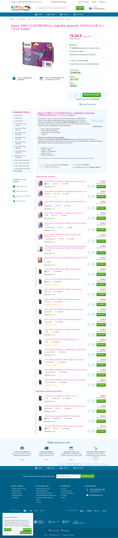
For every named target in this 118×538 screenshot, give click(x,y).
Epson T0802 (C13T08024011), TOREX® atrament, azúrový (63, 289)
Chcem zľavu (87, 476)
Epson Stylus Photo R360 (22, 166)
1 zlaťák (66, 183)
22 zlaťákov (60, 322)
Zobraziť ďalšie (17, 171)
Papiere (51, 14)
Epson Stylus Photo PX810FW (20, 147)
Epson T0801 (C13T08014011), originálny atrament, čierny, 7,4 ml (65, 181)
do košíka (101, 186)
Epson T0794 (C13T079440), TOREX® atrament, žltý (61, 339)
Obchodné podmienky (67, 493)
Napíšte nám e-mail (20, 191)
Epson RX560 (19, 121)
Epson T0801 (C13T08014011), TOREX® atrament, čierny (63, 269)
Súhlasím (8, 529)
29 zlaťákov (66, 428)
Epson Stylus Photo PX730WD (20, 138)
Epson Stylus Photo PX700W (20, 124)
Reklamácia (15, 497)
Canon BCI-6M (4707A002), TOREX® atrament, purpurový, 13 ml (65, 406)
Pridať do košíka (92, 95)
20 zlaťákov (58, 281)
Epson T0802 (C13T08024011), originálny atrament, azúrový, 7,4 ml (66, 191)
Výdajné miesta (16, 491)
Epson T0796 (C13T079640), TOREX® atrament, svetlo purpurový (65, 380)
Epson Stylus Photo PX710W (20, 129)
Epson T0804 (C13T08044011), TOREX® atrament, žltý (62, 329)
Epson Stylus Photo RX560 (22, 168)
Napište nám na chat (20, 186)
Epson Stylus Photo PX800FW (20, 142)
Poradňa (39, 502)
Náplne (37, 14)
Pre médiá (64, 495)
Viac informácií (25, 525)
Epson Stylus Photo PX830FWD (20, 156)
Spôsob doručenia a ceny (19, 488)
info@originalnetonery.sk (96, 495)
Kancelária (79, 14)
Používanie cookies (66, 491)
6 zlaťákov (68, 408)
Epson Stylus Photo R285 (22, 163)
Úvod (13, 19)
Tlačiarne (64, 14)
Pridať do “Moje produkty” (87, 104)
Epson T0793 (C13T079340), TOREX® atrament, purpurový (63, 319)
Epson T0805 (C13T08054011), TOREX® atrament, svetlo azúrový (65, 350)
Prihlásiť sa (102, 2)
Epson (29, 19)
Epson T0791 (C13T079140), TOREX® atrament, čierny (62, 279)
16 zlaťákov (58, 271)
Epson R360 (18, 118)
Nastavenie (27, 529)
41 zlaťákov (68, 398)
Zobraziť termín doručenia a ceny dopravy (82, 54)
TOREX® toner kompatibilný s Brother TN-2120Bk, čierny (62, 416)
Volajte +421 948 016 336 (21, 196)
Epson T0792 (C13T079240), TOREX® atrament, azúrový (62, 299)
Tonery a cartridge (21, 19)
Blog (38, 500)
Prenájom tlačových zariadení (45, 497)
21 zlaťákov (62, 362)
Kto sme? (63, 488)
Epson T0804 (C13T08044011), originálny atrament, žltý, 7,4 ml (64, 213)
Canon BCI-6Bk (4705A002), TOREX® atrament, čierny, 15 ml (64, 426)
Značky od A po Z (16, 493)
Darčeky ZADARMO (42, 491)
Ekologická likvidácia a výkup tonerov (47, 495)
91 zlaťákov (69, 418)
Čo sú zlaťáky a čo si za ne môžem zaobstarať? (84, 64)
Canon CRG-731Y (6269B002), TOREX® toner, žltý (61, 396)
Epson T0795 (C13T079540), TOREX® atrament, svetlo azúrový (64, 360)
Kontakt (94, 2)
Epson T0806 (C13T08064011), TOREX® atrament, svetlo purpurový (66, 370)
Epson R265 (18, 115)
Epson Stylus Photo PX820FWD (20, 152)
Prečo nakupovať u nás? (43, 488)
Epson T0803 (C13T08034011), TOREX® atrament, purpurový (64, 309)
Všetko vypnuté (25, 532)
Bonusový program (17, 495)
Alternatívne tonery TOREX (44, 493)
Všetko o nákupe (83, 2)
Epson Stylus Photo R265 (22, 160)
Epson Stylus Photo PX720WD (20, 133)
